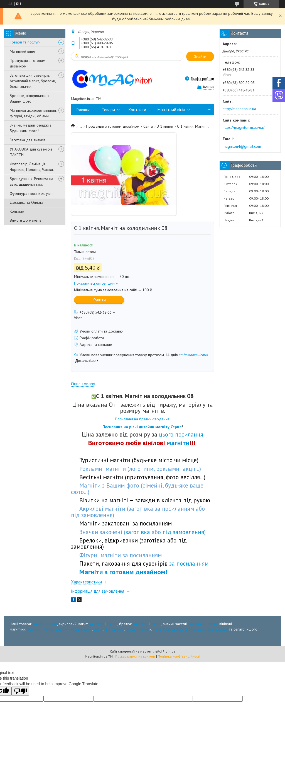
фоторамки (114, 629)
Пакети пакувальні (168, 629)
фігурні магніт (137, 629)
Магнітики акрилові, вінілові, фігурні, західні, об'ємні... (33, 113)
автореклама (81, 629)
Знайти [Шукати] (200, 56)
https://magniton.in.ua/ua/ (243, 127)
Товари (108, 110)
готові (112, 623)
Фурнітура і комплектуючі (31, 193)
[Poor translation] (20, 691)
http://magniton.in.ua (239, 108)
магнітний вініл (45, 623)
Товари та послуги (25, 42)
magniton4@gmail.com (242, 146)
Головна (83, 110)
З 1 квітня (165, 126)
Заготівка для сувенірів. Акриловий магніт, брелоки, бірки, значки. (33, 81)
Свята (148, 126)
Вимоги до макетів (25, 220)
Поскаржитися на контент (135, 656)
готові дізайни (56, 629)
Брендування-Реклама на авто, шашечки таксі (31, 181)
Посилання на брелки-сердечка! (142, 418)
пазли (99, 629)
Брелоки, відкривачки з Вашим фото (29, 98)
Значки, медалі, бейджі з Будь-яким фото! (30, 128)
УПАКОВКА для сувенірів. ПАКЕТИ (31, 152)
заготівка (96, 623)
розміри (34, 629)
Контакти (17, 211)
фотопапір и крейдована (206, 629)
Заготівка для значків (28, 139)
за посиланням (188, 563)
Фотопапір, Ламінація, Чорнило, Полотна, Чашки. (32, 166)
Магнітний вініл (22, 51)
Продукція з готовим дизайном (27, 63)
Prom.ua (169, 651)
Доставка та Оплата (26, 202)
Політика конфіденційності (179, 656)
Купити (99, 299)
